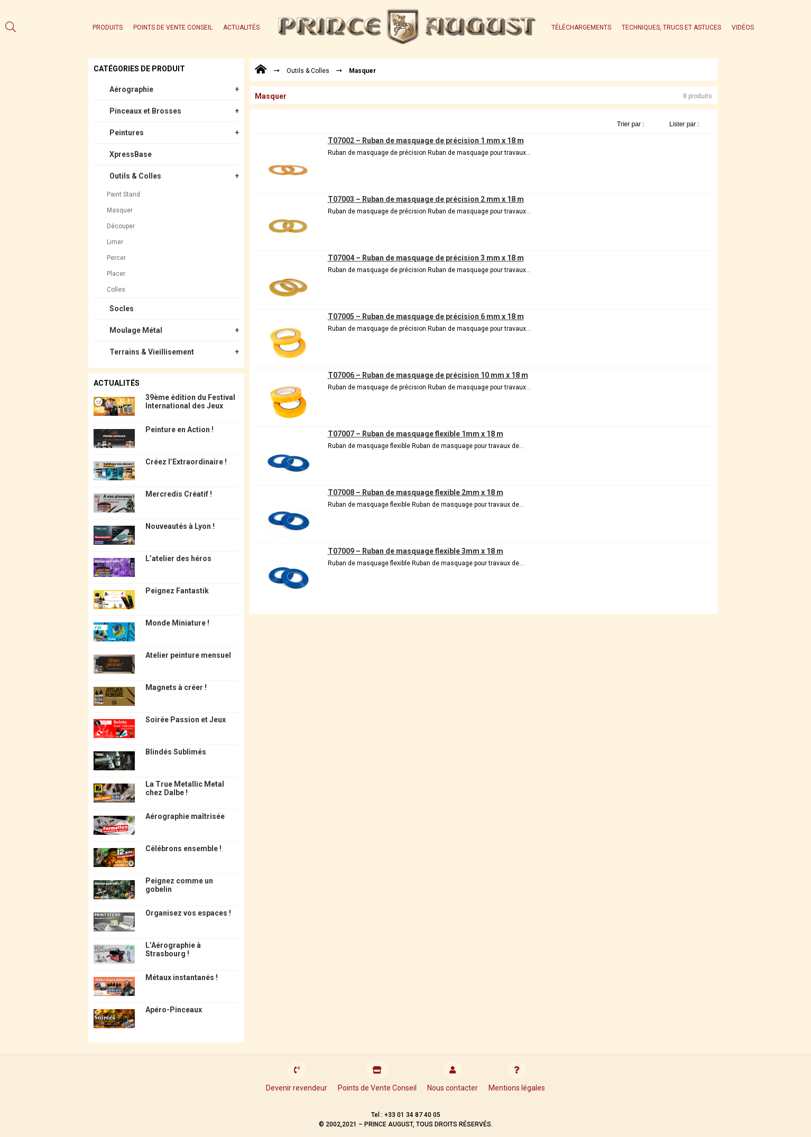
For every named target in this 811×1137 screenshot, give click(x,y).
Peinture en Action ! (179, 429)
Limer (115, 242)
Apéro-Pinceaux (173, 1009)
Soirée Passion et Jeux (185, 719)
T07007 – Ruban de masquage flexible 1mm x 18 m (415, 434)
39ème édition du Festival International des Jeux (190, 401)
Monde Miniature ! (177, 623)
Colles (116, 289)
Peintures (126, 132)
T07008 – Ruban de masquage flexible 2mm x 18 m (415, 492)
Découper (121, 226)
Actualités (241, 27)
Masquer (120, 210)
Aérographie (131, 89)
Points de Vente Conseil (173, 27)
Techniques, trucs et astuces (671, 27)
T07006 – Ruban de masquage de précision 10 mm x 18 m (428, 375)
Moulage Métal (135, 330)
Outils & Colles (135, 176)
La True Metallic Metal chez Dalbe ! (184, 788)
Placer (116, 273)
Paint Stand (123, 194)
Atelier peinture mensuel (188, 655)
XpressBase (130, 154)
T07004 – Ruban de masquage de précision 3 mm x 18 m (426, 258)
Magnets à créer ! (176, 687)
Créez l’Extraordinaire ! (186, 462)
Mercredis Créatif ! (178, 494)
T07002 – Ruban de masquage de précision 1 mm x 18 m (426, 140)
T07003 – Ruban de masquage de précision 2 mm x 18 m (426, 199)
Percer (116, 258)
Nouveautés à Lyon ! (180, 526)
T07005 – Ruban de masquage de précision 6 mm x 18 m (426, 316)
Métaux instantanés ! (181, 977)
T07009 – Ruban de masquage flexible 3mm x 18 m (415, 551)
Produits (108, 27)
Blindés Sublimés (175, 752)
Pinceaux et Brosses (145, 111)
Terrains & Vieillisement (151, 352)
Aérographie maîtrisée (185, 816)
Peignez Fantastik (177, 590)
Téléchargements (581, 27)
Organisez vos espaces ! (188, 913)
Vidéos (743, 27)
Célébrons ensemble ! (183, 848)
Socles (121, 308)
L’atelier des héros (178, 558)
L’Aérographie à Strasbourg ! (173, 949)
